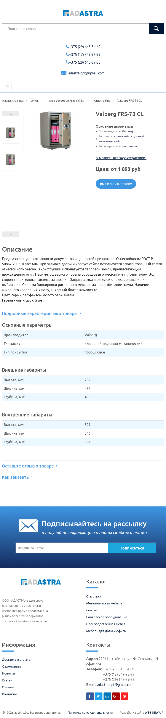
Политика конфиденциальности (90, 712)
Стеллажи (93, 596)
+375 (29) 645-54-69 (83, 47)
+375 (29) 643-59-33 (83, 62)
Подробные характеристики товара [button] (41, 313)
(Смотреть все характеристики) (121, 158)
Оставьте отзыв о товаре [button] (29, 466)
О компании (11, 666)
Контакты (9, 694)
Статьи (7, 680)
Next (10, 113)
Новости (8, 673)
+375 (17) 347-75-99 (83, 54)
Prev (10, 234)
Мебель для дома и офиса (106, 631)
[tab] (83, 313)
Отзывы (8, 687)
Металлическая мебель (104, 603)
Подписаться (132, 548)
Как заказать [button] (17, 477)
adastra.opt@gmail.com (83, 73)
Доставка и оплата (16, 659)
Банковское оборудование (106, 617)
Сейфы (91, 610)
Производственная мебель (106, 624)
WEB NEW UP (154, 712)
